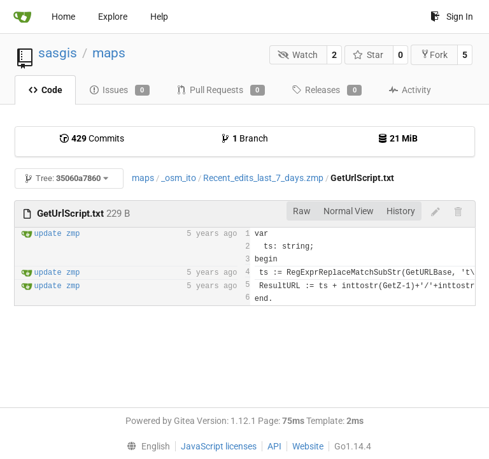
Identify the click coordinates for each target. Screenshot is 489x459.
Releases (327, 90)
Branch (244, 138)
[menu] (145, 446)
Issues (119, 90)
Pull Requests (220, 90)
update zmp (57, 233)
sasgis (57, 53)
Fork (434, 54)
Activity (409, 90)
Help (159, 16)
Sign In (452, 16)
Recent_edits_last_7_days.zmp (263, 178)
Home (63, 16)
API (274, 446)
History (400, 211)
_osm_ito (178, 178)
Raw (302, 211)
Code (45, 90)
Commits (91, 138)
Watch (298, 55)
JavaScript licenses (219, 446)
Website (307, 446)
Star (368, 55)
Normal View (348, 211)
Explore (112, 16)
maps (108, 53)
